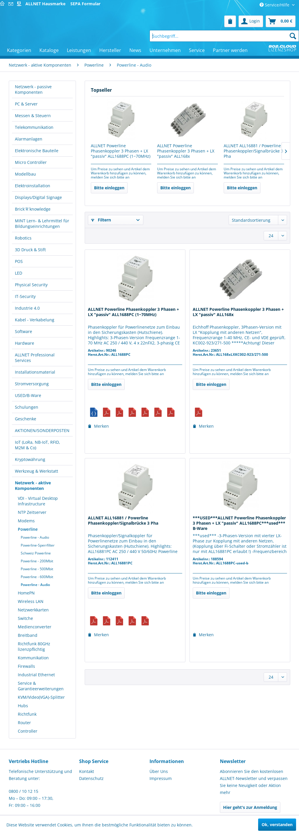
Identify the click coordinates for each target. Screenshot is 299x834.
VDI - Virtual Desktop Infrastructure (38, 501)
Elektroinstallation (32, 185)
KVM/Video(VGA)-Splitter (41, 697)
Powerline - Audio (35, 537)
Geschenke (25, 419)
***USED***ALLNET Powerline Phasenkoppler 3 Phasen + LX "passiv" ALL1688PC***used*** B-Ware (239, 523)
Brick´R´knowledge (33, 209)
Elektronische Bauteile (36, 150)
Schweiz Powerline (36, 553)
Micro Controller (31, 162)
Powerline (28, 529)
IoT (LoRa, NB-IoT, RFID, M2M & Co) (37, 444)
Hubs (23, 705)
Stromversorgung (32, 383)
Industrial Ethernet (36, 674)
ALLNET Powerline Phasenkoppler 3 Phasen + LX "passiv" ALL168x (185, 151)
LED (18, 273)
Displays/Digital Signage (38, 197)
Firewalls (26, 666)
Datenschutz (91, 778)
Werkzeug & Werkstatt (36, 471)
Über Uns (159, 771)
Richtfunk (27, 714)
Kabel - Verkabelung (34, 319)
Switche (25, 618)
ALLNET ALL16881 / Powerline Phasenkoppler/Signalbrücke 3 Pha (253, 151)
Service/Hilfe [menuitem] (275, 5)
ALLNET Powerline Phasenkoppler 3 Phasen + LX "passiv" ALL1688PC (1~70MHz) (120, 151)
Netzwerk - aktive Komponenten (33, 485)
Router (24, 722)
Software (23, 331)
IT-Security (25, 296)
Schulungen (26, 407)
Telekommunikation (34, 127)
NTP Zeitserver (32, 512)
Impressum (161, 778)
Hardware (24, 343)
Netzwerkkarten (33, 610)
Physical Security (31, 284)
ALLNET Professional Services (35, 357)
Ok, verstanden (277, 824)
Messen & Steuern (33, 115)
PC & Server (26, 104)
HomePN (26, 593)
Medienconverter (34, 627)
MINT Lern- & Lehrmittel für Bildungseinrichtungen (42, 223)
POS (19, 261)
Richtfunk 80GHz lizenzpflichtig (34, 646)
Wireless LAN (31, 601)
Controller (27, 731)
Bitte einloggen (109, 187)
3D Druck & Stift (30, 249)
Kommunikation (33, 657)
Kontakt (86, 771)
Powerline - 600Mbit (37, 576)
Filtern (101, 220)
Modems (26, 520)
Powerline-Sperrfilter (38, 545)
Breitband (27, 635)
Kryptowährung (30, 459)
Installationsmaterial (35, 372)
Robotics (23, 238)
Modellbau (25, 174)
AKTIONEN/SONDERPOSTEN (42, 430)
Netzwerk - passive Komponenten (33, 89)
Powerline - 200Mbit (37, 561)
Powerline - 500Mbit (37, 568)
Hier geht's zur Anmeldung (250, 807)
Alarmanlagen (28, 139)
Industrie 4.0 (27, 308)
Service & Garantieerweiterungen (41, 685)
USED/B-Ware (28, 395)
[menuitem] (230, 21)
